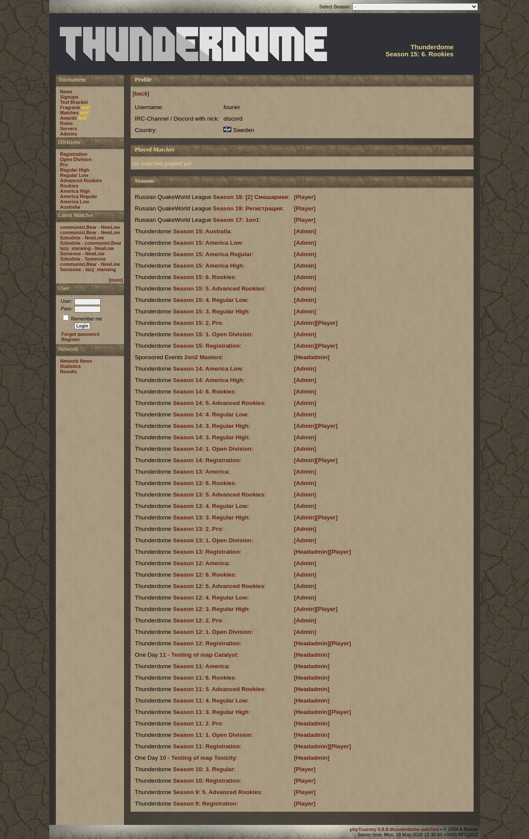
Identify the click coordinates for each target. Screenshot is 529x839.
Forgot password (80, 334)
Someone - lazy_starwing (88, 269)
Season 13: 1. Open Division (212, 540)
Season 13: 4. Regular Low (210, 506)
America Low (74, 201)
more (115, 280)
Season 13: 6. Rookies (204, 483)
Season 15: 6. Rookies (204, 277)
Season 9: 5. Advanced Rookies (217, 792)
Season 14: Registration (206, 460)
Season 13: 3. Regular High (210, 517)
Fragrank (70, 107)
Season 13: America (200, 471)
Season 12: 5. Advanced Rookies (218, 586)
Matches (69, 112)
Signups (69, 96)
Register (71, 339)
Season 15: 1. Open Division (212, 334)
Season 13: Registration (206, 551)
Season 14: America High (208, 380)
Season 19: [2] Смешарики (250, 197)
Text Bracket (74, 102)
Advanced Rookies (81, 180)
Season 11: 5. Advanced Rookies (218, 689)
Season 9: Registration (204, 803)
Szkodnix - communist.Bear (91, 243)
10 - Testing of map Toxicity (198, 757)
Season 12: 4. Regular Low (210, 597)
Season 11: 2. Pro (197, 723)
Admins (68, 133)
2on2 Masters (203, 357)
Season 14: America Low (207, 368)
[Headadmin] (311, 357)
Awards (68, 118)
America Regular (79, 196)
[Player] (304, 197)
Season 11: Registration (206, 746)
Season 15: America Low (207, 242)
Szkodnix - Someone (83, 258)
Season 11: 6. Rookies (204, 677)
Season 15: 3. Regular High (210, 311)
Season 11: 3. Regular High (210, 712)
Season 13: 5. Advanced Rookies (218, 494)
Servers (68, 128)
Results (68, 371)
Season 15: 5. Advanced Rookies (218, 288)
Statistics (70, 366)
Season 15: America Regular (212, 254)
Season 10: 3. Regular (203, 769)
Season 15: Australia (201, 231)
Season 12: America (200, 563)
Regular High (74, 170)
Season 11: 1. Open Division (212, 735)
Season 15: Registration (206, 345)
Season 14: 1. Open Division (212, 448)
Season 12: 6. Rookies (204, 574)
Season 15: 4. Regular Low (210, 300)
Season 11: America (200, 666)
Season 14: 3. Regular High (210, 426)
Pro (64, 164)
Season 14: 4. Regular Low (210, 414)
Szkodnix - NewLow (82, 237)
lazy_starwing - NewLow (87, 248)
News (66, 91)
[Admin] (305, 231)
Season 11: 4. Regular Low (210, 700)
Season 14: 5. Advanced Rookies (218, 403)
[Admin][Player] (315, 323)
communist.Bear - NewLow (90, 227)
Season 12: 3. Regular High (210, 609)
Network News (76, 361)
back (140, 93)
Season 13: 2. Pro (197, 529)
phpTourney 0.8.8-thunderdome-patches (395, 829)
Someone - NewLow (82, 253)
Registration (74, 154)
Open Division (76, 159)
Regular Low (74, 175)
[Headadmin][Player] (322, 551)
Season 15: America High (208, 265)
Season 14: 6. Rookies (204, 391)
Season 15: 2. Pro (197, 323)
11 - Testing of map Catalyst (198, 654)
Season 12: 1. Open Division (212, 632)
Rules (66, 123)
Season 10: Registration (206, 780)
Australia (70, 207)
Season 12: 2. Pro (197, 620)
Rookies (69, 185)
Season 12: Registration (206, 643)
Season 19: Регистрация (247, 208)
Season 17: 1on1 (236, 220)
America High (75, 191)
